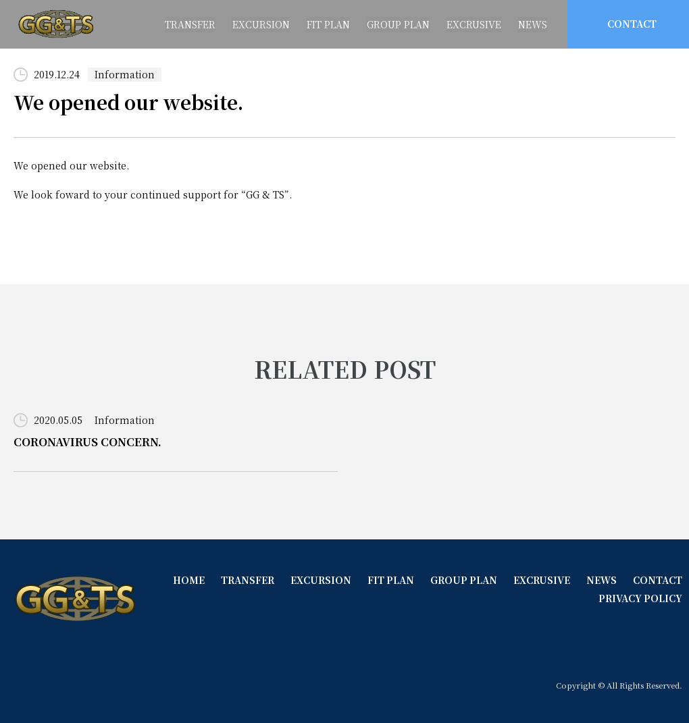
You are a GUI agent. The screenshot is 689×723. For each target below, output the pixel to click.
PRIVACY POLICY (640, 597)
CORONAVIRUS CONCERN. (88, 442)
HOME (184, 580)
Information (125, 74)
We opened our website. (129, 102)
